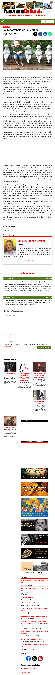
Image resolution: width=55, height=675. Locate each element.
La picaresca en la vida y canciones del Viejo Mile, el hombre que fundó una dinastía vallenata (34, 624)
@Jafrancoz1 (28, 260)
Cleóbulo (21, 244)
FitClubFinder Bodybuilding (28, 668)
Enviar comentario (44, 347)
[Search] (47, 21)
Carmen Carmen (10, 374)
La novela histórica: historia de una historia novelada (39, 375)
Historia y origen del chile (28, 597)
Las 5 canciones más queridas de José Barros (34, 616)
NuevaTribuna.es (25, 672)
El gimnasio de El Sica (39, 402)
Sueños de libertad (10, 427)
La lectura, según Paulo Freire (29, 603)
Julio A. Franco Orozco (10, 33)
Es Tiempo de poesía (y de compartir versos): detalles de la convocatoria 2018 (24, 377)
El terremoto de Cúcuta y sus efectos (31, 639)
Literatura (6, 26)
